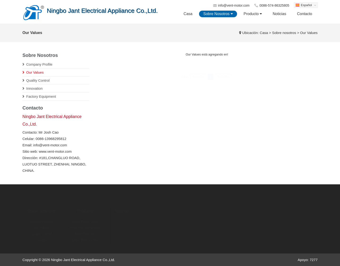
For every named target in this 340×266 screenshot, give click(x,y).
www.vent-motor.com (55, 151)
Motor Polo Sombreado (85, 224)
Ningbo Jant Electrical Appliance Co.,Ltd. (83, 260)
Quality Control (41, 230)
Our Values (41, 224)
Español (305, 5)
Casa (188, 14)
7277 (314, 260)
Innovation (41, 236)
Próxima (223, 66)
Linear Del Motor (85, 242)
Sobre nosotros (218, 14)
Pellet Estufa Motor (85, 218)
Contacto (304, 14)
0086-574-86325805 (274, 5)
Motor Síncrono (85, 230)
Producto (253, 14)
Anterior (198, 66)
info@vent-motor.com (234, 5)
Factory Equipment (41, 242)
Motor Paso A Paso (85, 236)
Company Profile (41, 218)
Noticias (279, 14)
